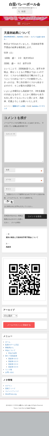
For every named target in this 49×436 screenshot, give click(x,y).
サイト (8, 189)
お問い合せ (9, 372)
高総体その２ (13, 359)
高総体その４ (13, 364)
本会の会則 (12, 353)
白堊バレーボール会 (24, 4)
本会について (10, 350)
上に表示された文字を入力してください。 (19, 206)
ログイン (8, 386)
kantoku (20, 37)
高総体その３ (13, 361)
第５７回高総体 (11, 356)
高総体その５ (13, 367)
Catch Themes (31, 408)
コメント (10, 134)
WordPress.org (10, 394)
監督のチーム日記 (19, 106)
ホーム (7, 342)
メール (8, 179)
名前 (7, 170)
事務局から (9, 348)
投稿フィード (10, 388)
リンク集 (8, 370)
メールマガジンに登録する (19, 325)
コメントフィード (12, 391)
